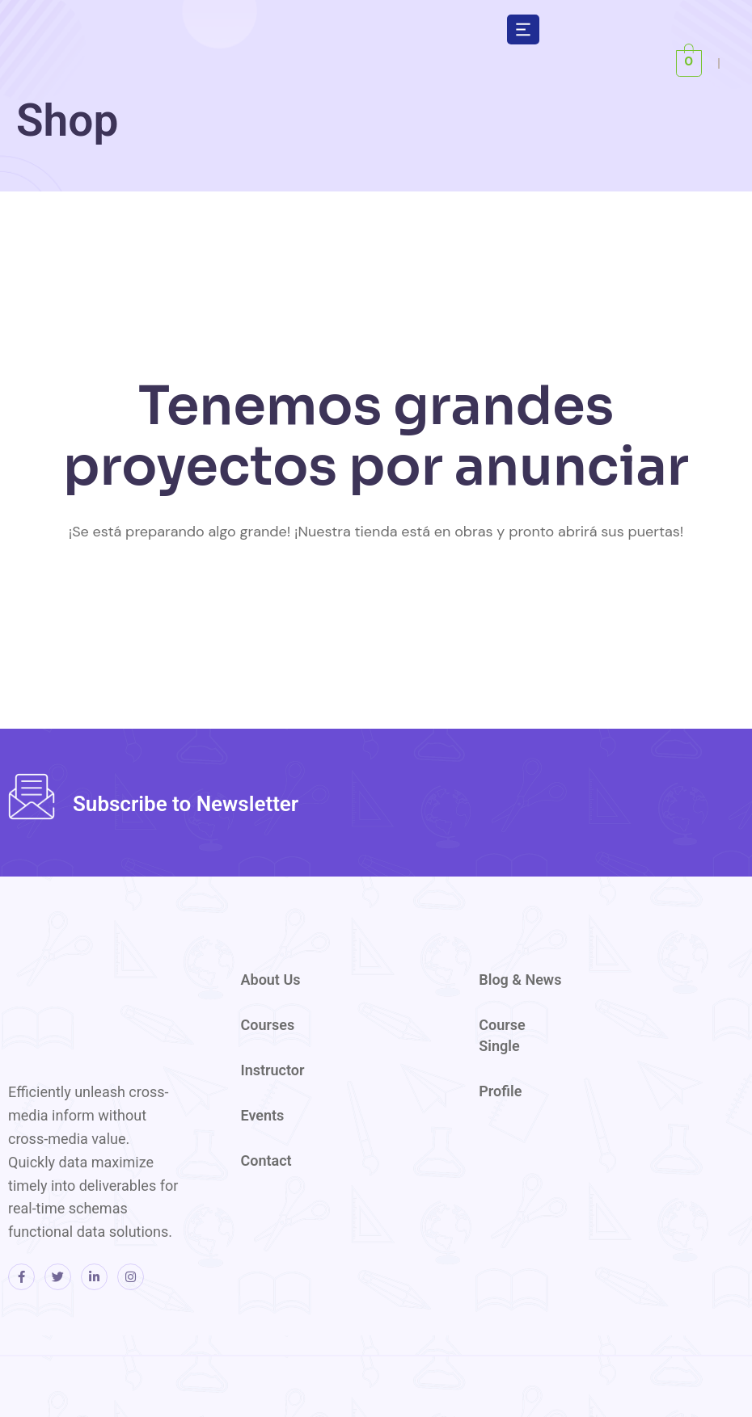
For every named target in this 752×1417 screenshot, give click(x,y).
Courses (268, 1024)
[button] (523, 29)
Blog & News (520, 979)
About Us (271, 979)
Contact (266, 1160)
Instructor (273, 1070)
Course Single (502, 1035)
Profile (500, 1091)
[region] (542, 126)
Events (263, 1115)
